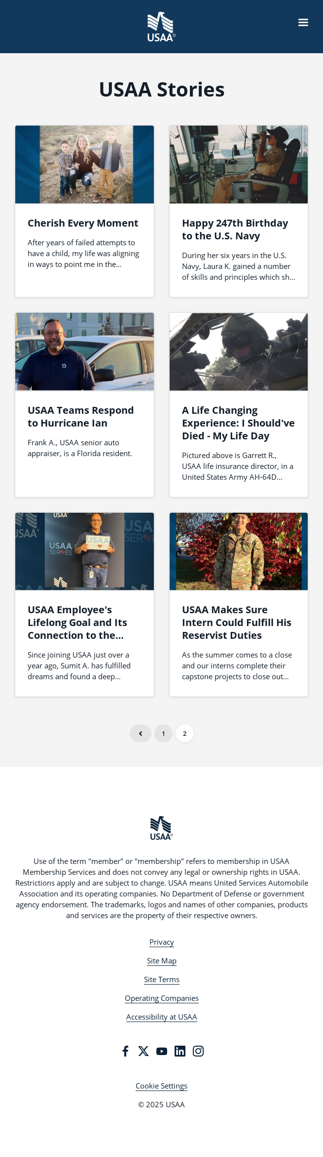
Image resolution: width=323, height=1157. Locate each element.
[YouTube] (161, 1051)
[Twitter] (143, 1051)
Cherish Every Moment (83, 223)
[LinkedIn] (180, 1051)
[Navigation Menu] (303, 22)
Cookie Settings (161, 1086)
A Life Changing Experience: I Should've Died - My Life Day (238, 422)
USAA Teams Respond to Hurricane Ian (81, 416)
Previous (140, 733)
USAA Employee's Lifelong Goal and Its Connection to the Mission (77, 629)
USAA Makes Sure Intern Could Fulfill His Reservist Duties (236, 622)
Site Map (162, 960)
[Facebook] (125, 1051)
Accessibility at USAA (161, 1017)
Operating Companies (162, 998)
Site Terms (161, 979)
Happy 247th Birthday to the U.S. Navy (235, 229)
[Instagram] (198, 1051)
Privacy (161, 942)
